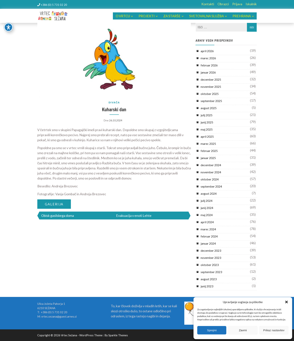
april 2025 (207, 136)
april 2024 (207, 222)
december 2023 (211, 250)
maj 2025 (207, 129)
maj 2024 (207, 215)
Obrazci (223, 4)
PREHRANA (241, 16)
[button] (286, 302)
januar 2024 (208, 243)
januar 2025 (208, 158)
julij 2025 (206, 115)
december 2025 (211, 79)
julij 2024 (206, 200)
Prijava (237, 4)
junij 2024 (207, 208)
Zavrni (243, 330)
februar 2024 (209, 236)
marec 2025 (208, 143)
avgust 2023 (209, 279)
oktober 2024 (210, 179)
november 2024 (211, 172)
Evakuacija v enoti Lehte (134, 215)
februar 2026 (209, 65)
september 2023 (211, 272)
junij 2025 (207, 122)
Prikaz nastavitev (273, 330)
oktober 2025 (210, 93)
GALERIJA (54, 204)
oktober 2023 (210, 265)
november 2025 (211, 86)
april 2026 (207, 51)
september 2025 (211, 101)
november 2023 (211, 257)
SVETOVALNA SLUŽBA (206, 16)
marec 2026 (208, 58)
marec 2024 (208, 229)
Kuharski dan (114, 109)
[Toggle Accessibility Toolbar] (8, 27)
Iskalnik (251, 4)
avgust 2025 (209, 108)
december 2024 (211, 165)
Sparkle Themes (118, 335)
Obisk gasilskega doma (57, 215)
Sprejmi (212, 330)
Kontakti (207, 4)
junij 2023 (207, 286)
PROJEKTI (147, 16)
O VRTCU (123, 16)
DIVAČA (114, 102)
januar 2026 (208, 72)
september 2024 (211, 186)
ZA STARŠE (172, 16)
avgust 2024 (209, 193)
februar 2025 (209, 150)
